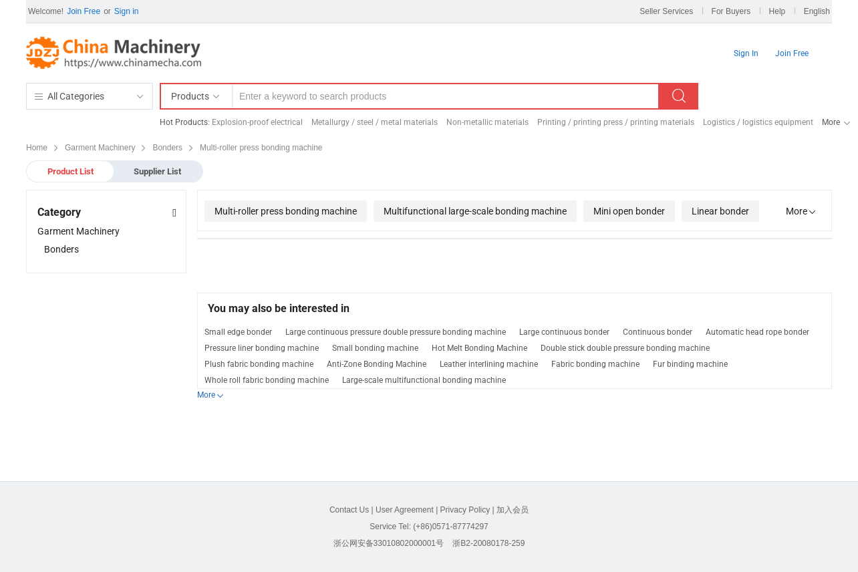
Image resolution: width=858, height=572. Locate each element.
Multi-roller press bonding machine (285, 211)
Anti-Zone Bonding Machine (376, 364)
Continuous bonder (657, 332)
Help (777, 11)
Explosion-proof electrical (257, 122)
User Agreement (405, 510)
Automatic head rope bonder (757, 332)
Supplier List (157, 171)
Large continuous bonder (564, 332)
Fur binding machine (690, 364)
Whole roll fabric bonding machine (266, 380)
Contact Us (349, 510)
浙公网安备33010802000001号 (388, 543)
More (831, 122)
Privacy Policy (465, 510)
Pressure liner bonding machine (261, 348)
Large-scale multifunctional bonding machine (424, 380)
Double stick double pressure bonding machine (625, 348)
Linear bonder (720, 211)
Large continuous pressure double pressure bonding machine (395, 332)
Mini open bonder (629, 211)
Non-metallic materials (487, 122)
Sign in (126, 11)
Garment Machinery (78, 231)
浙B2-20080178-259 (488, 543)
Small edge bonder (238, 332)
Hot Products (184, 122)
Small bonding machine (375, 348)
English (817, 11)
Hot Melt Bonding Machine (479, 348)
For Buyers (731, 11)
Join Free (83, 11)
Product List (70, 171)
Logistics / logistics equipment (758, 122)
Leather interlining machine (489, 364)
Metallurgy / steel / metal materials (374, 122)
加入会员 (512, 510)
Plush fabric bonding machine (258, 364)
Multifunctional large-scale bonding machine (475, 211)
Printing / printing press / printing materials (615, 122)
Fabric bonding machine (595, 364)
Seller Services (666, 11)
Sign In (746, 53)
